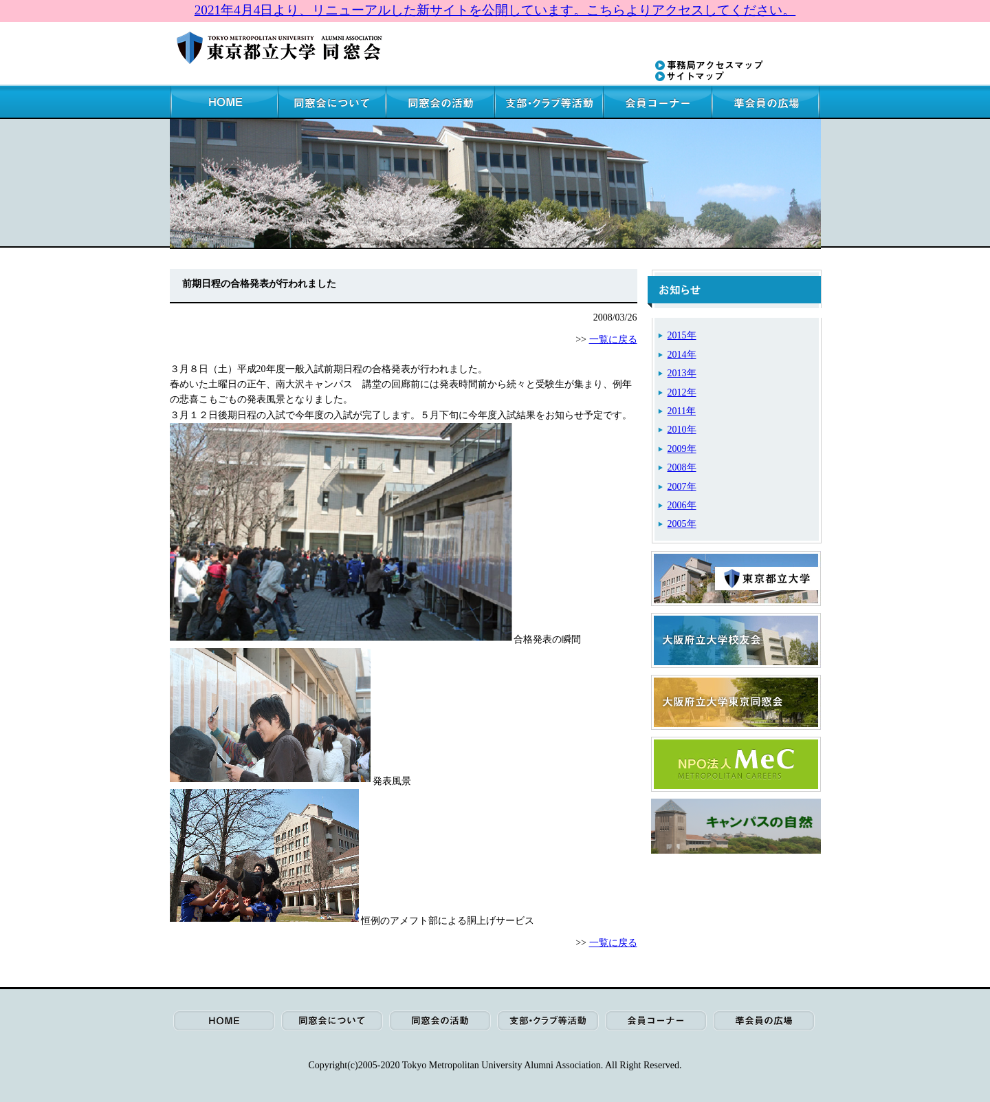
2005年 (682, 524)
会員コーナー (658, 102)
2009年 (682, 449)
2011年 (682, 411)
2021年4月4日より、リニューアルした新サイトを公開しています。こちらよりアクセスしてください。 (495, 10)
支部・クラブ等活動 (550, 102)
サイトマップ (689, 76)
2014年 (682, 354)
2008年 (682, 467)
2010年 (682, 429)
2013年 (682, 373)
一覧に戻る (613, 339)
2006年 (682, 505)
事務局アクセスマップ (709, 65)
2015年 (682, 335)
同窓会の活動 (441, 102)
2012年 (682, 392)
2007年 (682, 487)
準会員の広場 (767, 102)
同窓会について (332, 102)
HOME (224, 102)
